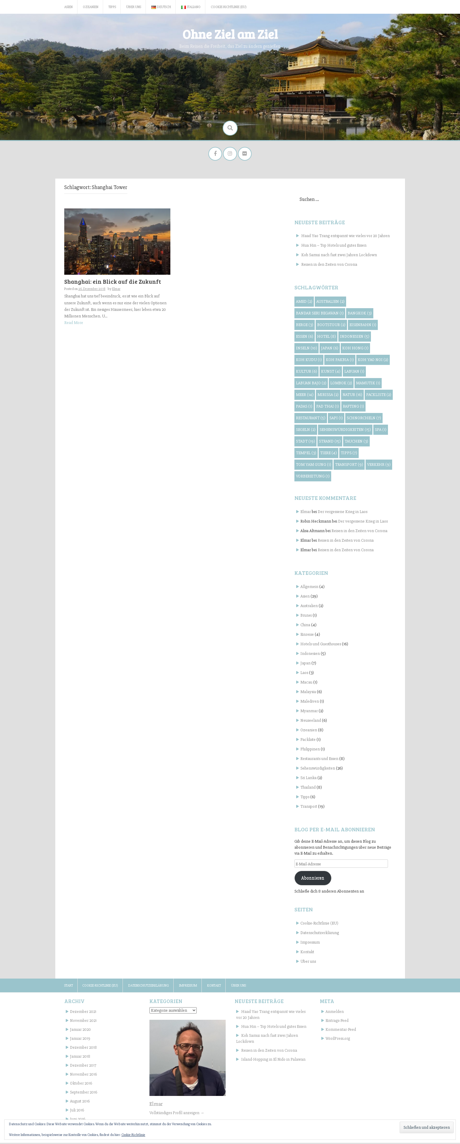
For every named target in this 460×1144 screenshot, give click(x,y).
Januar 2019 (80, 1039)
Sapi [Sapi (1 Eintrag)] (336, 419)
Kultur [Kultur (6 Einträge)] (306, 372)
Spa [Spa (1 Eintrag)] (380, 430)
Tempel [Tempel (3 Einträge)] (306, 454)
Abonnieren (312, 879)
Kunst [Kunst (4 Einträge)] (330, 372)
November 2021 (83, 1021)
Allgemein (309, 587)
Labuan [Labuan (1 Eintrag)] (354, 372)
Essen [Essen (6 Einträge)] (304, 337)
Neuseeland (310, 721)
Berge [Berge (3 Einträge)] (304, 325)
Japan (305, 664)
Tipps (112, 7)
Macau (306, 683)
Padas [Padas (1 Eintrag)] (304, 407)
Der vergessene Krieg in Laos (342, 512)
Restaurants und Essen (319, 759)
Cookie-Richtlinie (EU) (229, 7)
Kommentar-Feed (340, 1030)
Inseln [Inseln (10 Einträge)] (306, 349)
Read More (73, 323)
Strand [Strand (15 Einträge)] (330, 442)
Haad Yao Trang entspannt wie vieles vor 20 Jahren (345, 236)
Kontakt (307, 953)
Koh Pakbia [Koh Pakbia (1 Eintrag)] (340, 360)
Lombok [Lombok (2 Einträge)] (341, 384)
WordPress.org (337, 1039)
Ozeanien (90, 7)
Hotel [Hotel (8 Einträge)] (326, 337)
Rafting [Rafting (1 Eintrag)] (353, 407)
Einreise (307, 635)
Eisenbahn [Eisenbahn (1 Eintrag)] (362, 325)
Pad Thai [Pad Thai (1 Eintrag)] (327, 407)
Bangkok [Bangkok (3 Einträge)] (360, 314)
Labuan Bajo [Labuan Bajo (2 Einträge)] (311, 384)
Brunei (306, 616)
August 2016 (80, 1102)
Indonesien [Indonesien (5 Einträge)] (354, 337)
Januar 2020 (80, 1030)
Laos (304, 673)
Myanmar (309, 712)
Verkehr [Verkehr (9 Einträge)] (379, 465)
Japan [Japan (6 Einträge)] (329, 349)
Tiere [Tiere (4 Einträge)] (328, 454)
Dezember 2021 (83, 1012)
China (305, 626)
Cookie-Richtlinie (133, 1135)
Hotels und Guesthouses (320, 645)
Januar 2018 (80, 1057)
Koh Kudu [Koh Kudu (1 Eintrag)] (309, 360)
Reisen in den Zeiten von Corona (329, 265)
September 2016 (83, 1093)
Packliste (308, 740)
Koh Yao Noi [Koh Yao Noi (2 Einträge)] (373, 360)
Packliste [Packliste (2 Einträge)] (378, 395)
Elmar (116, 290)
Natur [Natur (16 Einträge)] (352, 395)
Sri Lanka (308, 778)
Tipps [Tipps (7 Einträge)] (349, 454)
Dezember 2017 (83, 1066)
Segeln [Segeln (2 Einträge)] (306, 430)
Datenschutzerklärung (319, 933)
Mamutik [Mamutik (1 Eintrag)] (368, 384)
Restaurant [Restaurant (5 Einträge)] (310, 419)
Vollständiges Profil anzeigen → (176, 1114)
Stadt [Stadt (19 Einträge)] (305, 442)
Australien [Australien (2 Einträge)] (330, 302)
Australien (309, 606)
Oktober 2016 (81, 1084)
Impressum (310, 943)
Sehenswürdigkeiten (317, 769)
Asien (68, 7)
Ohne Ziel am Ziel (230, 33)
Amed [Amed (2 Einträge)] (304, 302)
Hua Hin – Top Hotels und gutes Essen (333, 246)
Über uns (133, 7)
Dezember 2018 (83, 1048)
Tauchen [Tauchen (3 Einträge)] (356, 442)
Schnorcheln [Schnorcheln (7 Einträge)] (364, 419)
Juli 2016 (77, 1111)
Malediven (309, 702)
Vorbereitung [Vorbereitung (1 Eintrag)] (313, 477)
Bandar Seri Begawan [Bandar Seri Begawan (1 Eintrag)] (320, 314)
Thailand (308, 788)
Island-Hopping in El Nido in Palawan (273, 1060)
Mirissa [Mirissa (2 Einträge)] (328, 395)
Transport (308, 807)
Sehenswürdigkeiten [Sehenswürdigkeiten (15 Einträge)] (345, 430)
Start (68, 987)
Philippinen (310, 750)
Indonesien (310, 654)
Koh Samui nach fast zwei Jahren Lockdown (339, 256)
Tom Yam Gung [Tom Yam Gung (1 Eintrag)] (313, 465)
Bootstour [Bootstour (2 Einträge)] (331, 325)
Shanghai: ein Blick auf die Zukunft (112, 282)
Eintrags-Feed (337, 1021)
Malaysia (308, 692)
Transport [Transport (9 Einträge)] (349, 465)
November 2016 (83, 1075)
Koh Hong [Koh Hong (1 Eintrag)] (355, 349)
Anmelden (334, 1012)
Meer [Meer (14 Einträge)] (305, 395)
